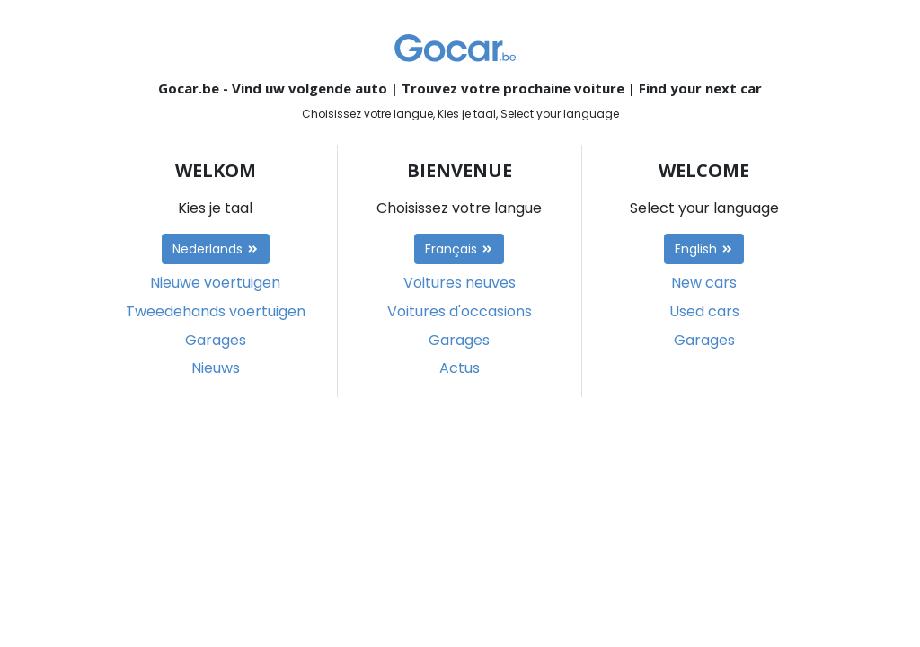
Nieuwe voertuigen (215, 282)
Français (459, 249)
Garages (215, 340)
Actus (459, 368)
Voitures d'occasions (459, 311)
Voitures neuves (459, 282)
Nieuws (215, 368)
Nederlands (215, 249)
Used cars (704, 311)
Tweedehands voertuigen (215, 311)
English (704, 249)
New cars (704, 282)
